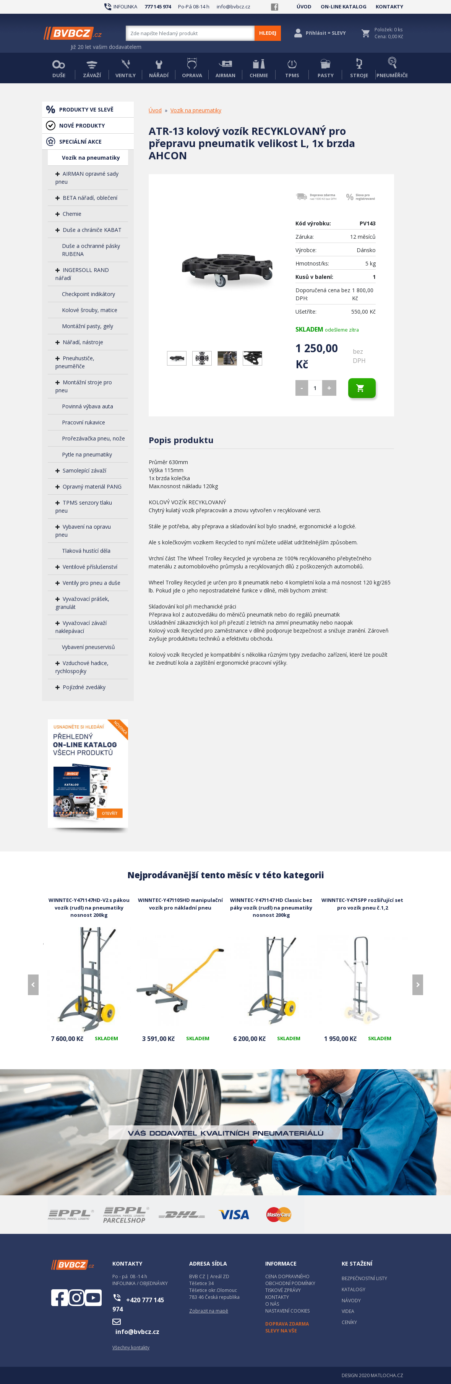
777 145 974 (157, 6)
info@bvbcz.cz (233, 6)
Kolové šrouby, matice (89, 310)
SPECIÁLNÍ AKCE (80, 141)
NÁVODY (351, 1300)
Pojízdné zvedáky (84, 687)
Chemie (72, 213)
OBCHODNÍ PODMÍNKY (290, 1283)
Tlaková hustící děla (86, 550)
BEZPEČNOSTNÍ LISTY (364, 1278)
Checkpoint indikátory (88, 294)
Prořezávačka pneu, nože (93, 438)
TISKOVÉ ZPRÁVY (283, 1290)
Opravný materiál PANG (92, 486)
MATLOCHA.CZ (387, 1375)
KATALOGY (353, 1289)
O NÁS (272, 1304)
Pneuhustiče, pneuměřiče (74, 362)
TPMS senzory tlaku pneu (83, 506)
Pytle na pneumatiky (87, 454)
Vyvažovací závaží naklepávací (81, 627)
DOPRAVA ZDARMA (287, 1324)
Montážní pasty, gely (87, 326)
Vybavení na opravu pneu (83, 530)
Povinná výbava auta (87, 406)
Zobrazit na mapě (208, 1311)
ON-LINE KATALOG (344, 6)
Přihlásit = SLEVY (326, 33)
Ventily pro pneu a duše (91, 582)
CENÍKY (349, 1322)
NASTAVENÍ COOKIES (287, 1311)
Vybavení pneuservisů (88, 647)
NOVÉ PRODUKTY (82, 125)
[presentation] (33, 984)
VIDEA (348, 1311)
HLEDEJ (267, 32)
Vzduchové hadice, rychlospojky (82, 667)
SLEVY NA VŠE (281, 1330)
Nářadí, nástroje (83, 342)
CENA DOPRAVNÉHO (287, 1276)
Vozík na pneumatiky (91, 157)
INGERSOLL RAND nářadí (82, 274)
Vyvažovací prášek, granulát (82, 602)
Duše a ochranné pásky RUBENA (91, 249)
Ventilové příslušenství (90, 566)
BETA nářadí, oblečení (90, 197)
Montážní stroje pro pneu (83, 386)
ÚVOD (304, 6)
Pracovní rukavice (83, 422)
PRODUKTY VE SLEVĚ (86, 109)
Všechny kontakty (130, 1347)
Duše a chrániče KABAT (92, 229)
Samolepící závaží (84, 470)
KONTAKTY (389, 6)
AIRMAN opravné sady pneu (86, 177)
